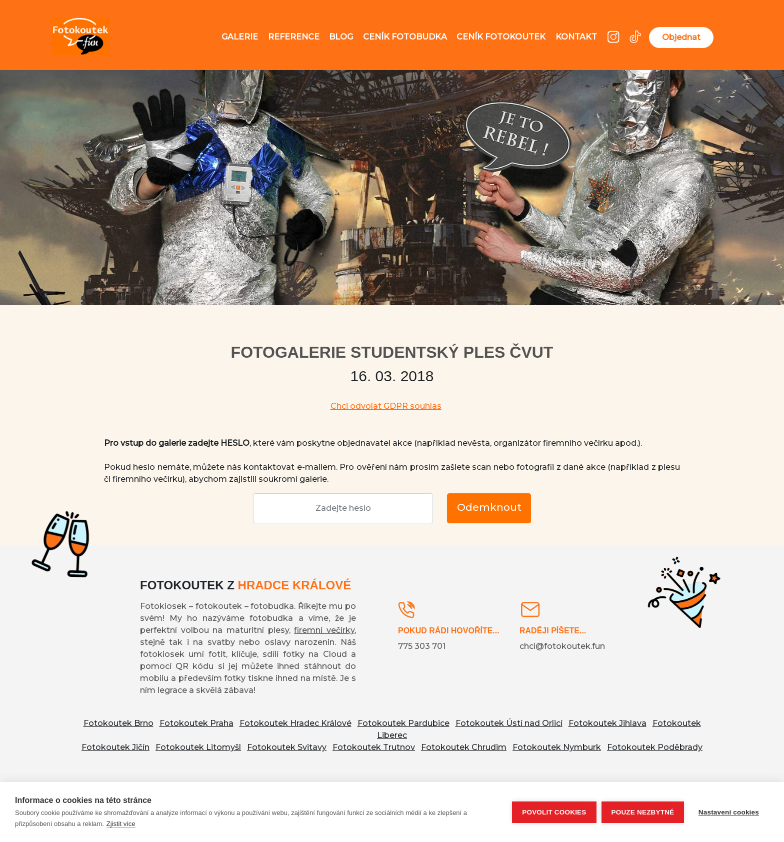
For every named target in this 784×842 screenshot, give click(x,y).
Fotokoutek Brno (119, 723)
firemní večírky (324, 630)
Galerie (240, 37)
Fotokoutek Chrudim (463, 747)
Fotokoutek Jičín (116, 747)
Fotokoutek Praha (197, 723)
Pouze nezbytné (642, 812)
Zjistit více (121, 823)
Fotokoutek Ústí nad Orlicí (509, 723)
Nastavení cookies (728, 812)
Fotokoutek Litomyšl (198, 747)
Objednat (681, 37)
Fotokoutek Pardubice (404, 723)
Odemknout (489, 507)
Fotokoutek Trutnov (373, 747)
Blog (341, 37)
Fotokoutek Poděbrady (654, 747)
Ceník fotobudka (405, 37)
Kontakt (576, 37)
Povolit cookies (554, 812)
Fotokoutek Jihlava (607, 723)
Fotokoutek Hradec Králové (296, 723)
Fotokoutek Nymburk (556, 747)
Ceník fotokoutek (501, 37)
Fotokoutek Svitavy (286, 747)
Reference (294, 37)
